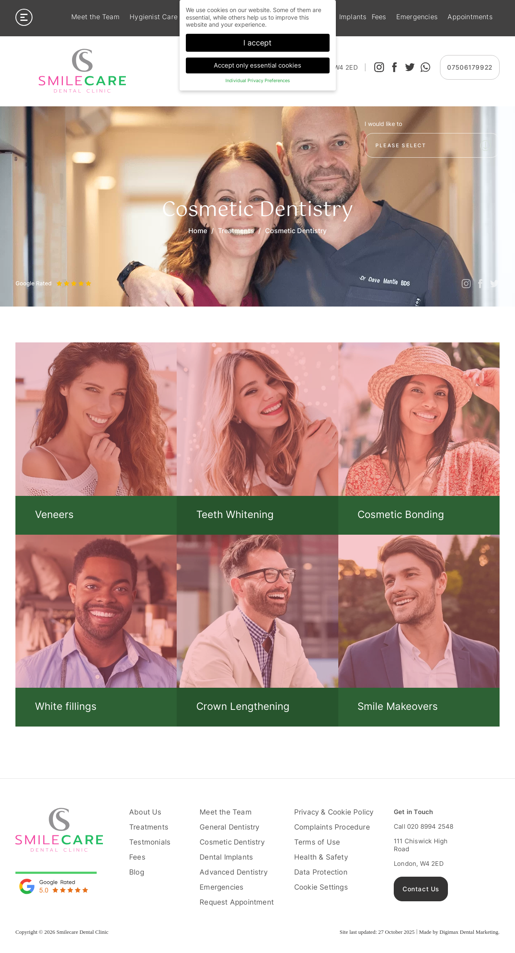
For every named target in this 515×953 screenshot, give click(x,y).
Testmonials (149, 842)
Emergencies (417, 17)
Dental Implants (226, 857)
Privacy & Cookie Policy (334, 812)
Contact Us (420, 889)
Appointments (470, 17)
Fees (379, 17)
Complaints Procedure (332, 827)
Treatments (236, 230)
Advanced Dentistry (234, 872)
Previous (21, 276)
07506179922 (469, 67)
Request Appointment (237, 902)
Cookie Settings (321, 887)
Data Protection (321, 872)
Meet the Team (95, 17)
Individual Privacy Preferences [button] (257, 80)
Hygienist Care (154, 17)
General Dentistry (229, 827)
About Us (145, 812)
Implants (353, 17)
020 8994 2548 (430, 826)
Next (40, 276)
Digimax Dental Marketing (469, 932)
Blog (136, 872)
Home (197, 230)
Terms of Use (317, 842)
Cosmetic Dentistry (232, 842)
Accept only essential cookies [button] (257, 65)
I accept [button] (257, 42)
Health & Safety (321, 857)
